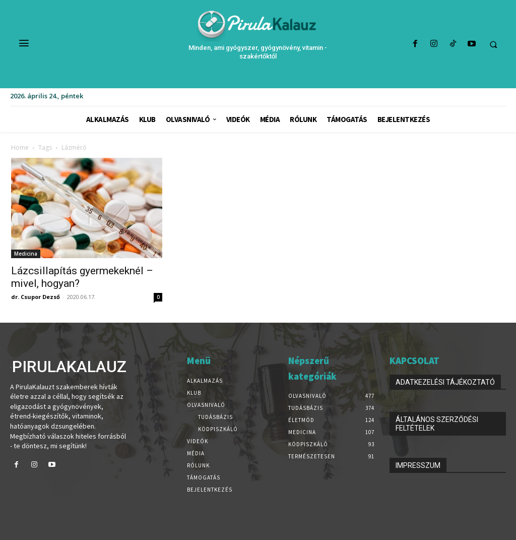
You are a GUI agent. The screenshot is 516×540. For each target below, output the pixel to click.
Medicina (25, 253)
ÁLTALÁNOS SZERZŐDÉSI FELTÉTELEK (437, 423)
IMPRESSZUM (418, 465)
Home (20, 147)
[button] (493, 44)
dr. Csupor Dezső (35, 297)
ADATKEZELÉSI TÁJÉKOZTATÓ (445, 382)
